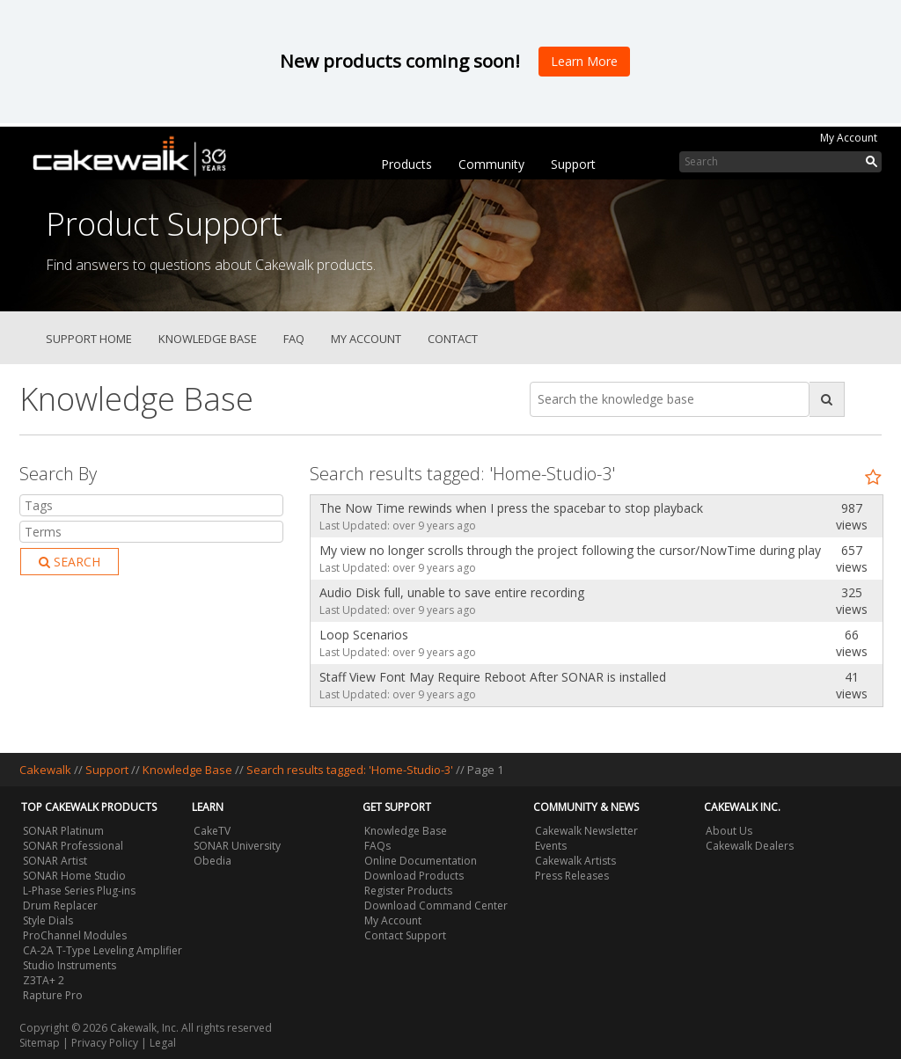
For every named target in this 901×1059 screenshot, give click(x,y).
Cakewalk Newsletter (586, 830)
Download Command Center (436, 905)
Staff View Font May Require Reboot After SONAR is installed (492, 676)
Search (69, 561)
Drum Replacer (60, 905)
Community (491, 164)
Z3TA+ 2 (43, 980)
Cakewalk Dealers (750, 845)
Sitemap (39, 1042)
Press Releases (572, 875)
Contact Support (405, 935)
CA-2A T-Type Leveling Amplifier (102, 950)
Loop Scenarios (363, 634)
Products (406, 164)
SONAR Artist (55, 860)
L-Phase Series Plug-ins (79, 890)
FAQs (377, 845)
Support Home (89, 339)
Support (573, 164)
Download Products (414, 875)
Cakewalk (45, 770)
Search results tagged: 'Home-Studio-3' (351, 770)
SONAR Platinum (63, 830)
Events (551, 845)
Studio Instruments (69, 965)
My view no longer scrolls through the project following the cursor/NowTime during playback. (565, 550)
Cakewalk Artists (575, 860)
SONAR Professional (73, 845)
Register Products (408, 890)
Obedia (212, 860)
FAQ (293, 339)
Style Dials (48, 920)
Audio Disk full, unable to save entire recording (451, 592)
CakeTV (212, 830)
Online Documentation (420, 860)
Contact (453, 339)
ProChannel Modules (75, 935)
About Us (729, 830)
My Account (848, 137)
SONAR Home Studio (74, 875)
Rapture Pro (53, 995)
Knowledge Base (207, 339)
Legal (163, 1042)
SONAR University (237, 845)
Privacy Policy (104, 1042)
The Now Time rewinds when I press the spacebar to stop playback (511, 508)
